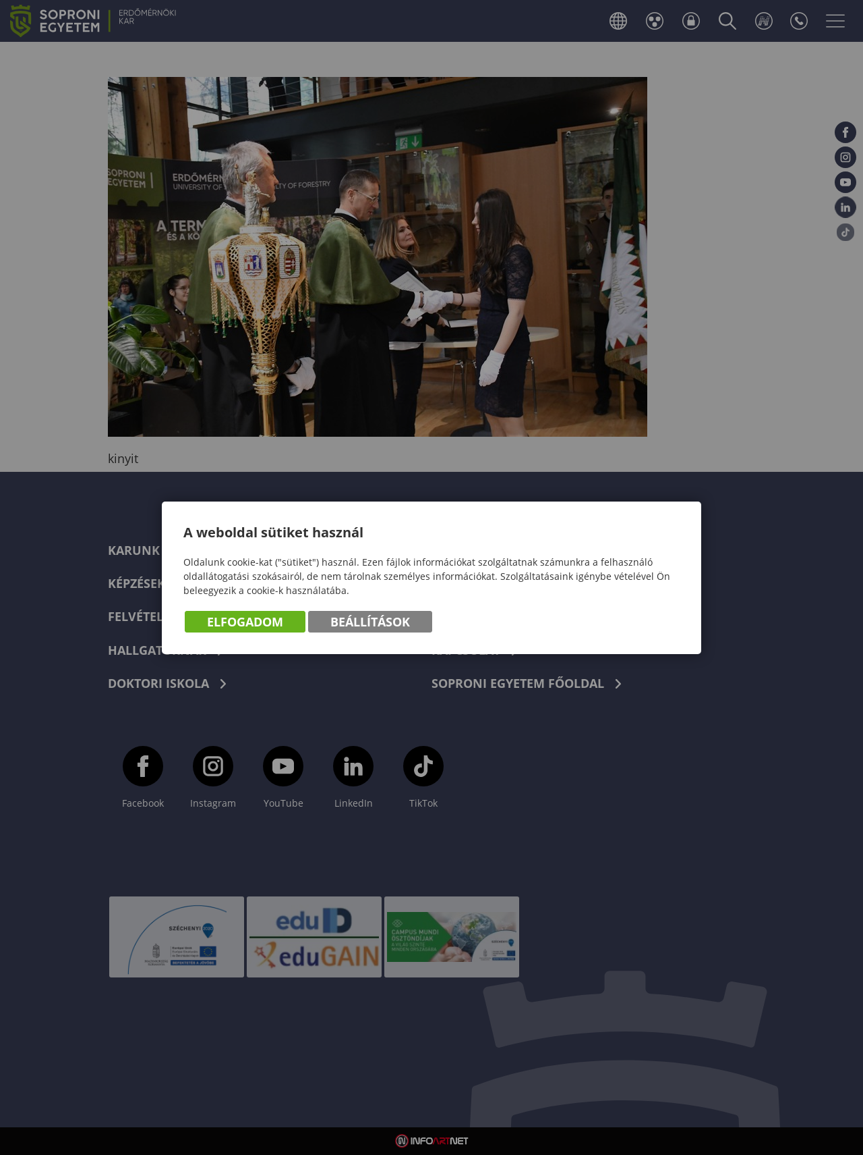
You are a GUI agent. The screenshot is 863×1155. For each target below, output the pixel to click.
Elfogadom (245, 622)
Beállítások (370, 622)
